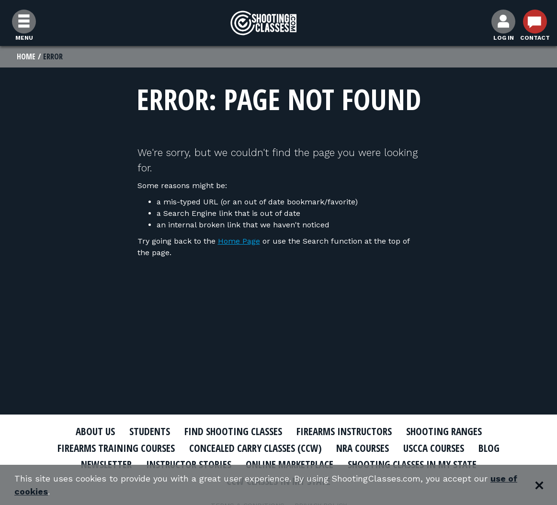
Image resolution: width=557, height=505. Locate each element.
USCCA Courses (433, 448)
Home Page (239, 241)
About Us (95, 431)
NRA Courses (362, 448)
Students (149, 431)
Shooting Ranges (444, 431)
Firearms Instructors (344, 431)
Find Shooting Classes (233, 431)
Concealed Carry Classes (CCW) (255, 448)
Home (26, 56)
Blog (489, 448)
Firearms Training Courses (116, 448)
